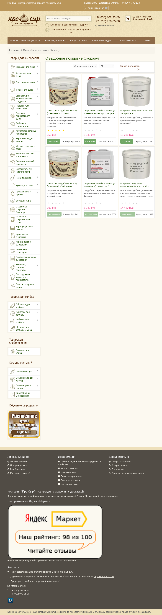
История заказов (18, 465)
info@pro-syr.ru (18, 586)
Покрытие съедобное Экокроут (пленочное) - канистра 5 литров (99, 186)
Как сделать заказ (70, 484)
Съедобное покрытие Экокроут (42, 50)
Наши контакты (68, 472)
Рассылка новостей (20, 473)
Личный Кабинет (18, 461)
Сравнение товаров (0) (129, 68)
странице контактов (104, 576)
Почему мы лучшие (130, 3)
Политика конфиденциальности (127, 473)
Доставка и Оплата (108, 3)
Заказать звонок (104, 26)
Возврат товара (119, 465)
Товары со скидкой (121, 461)
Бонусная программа (71, 476)
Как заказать (90, 3)
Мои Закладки (17, 469)
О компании (117, 469)
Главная (14, 50)
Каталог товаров (69, 468)
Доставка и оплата (70, 480)
